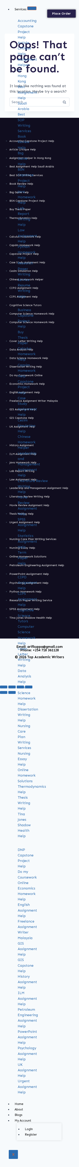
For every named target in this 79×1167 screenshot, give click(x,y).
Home (19, 1104)
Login (29, 1129)
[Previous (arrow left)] (3, 692)
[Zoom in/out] (3, 687)
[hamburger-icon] (31, 8)
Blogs (18, 1115)
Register (31, 1134)
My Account (23, 1120)
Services (20, 9)
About (19, 1109)
